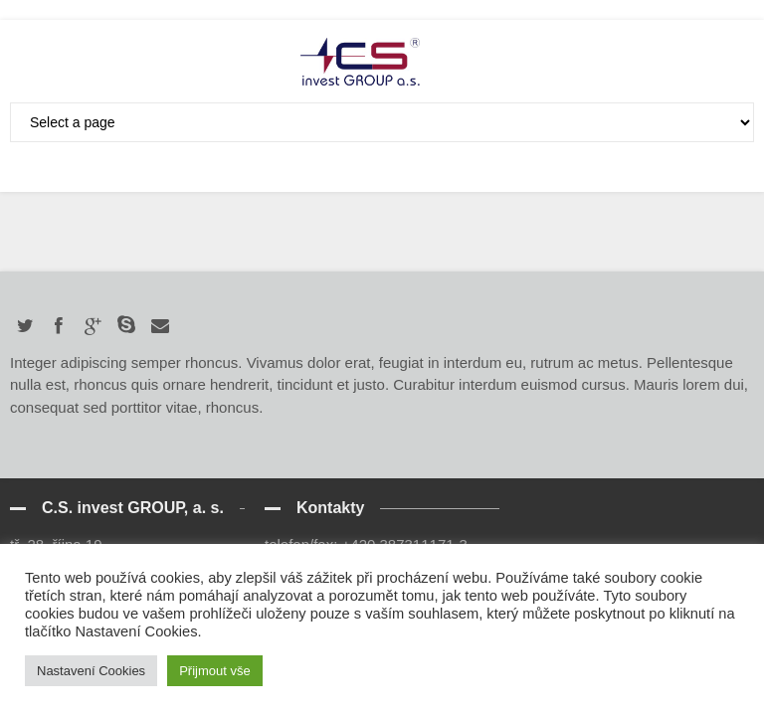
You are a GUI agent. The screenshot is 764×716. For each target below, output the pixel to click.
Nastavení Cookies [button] (91, 670)
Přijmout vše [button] (215, 670)
